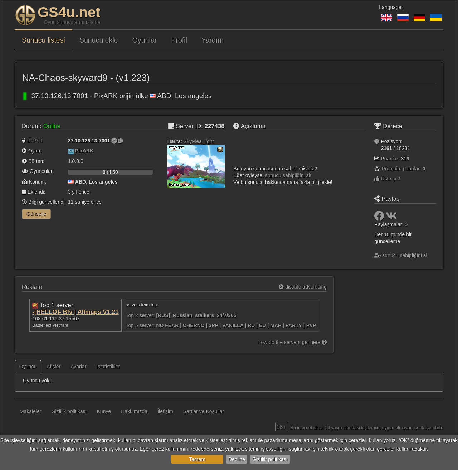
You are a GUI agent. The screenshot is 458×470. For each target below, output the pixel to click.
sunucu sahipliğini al (287, 175)
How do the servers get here (292, 342)
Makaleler (31, 411)
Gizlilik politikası (270, 459)
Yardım (212, 40)
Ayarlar (78, 366)
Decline (236, 459)
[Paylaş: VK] (391, 218)
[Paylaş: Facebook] (380, 218)
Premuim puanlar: (403, 168)
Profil (179, 40)
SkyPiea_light (199, 141)
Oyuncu (27, 366)
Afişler (53, 366)
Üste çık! (387, 178)
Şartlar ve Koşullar (203, 411)
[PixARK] (71, 151)
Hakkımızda (134, 411)
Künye (104, 411)
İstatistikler (108, 366)
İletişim (165, 411)
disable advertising (303, 287)
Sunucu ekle (98, 40)
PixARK (84, 151)
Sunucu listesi (43, 40)
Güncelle (36, 214)
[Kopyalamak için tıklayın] (120, 141)
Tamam (197, 459)
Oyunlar (144, 40)
